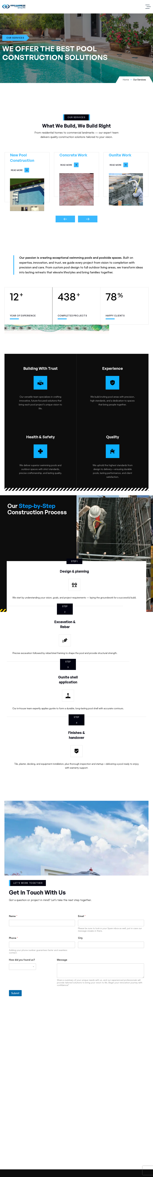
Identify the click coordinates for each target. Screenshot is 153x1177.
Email (82, 916)
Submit (15, 993)
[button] (65, 219)
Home (126, 79)
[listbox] (22, 966)
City (80, 938)
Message (62, 959)
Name (13, 916)
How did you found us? (22, 959)
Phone (13, 938)
